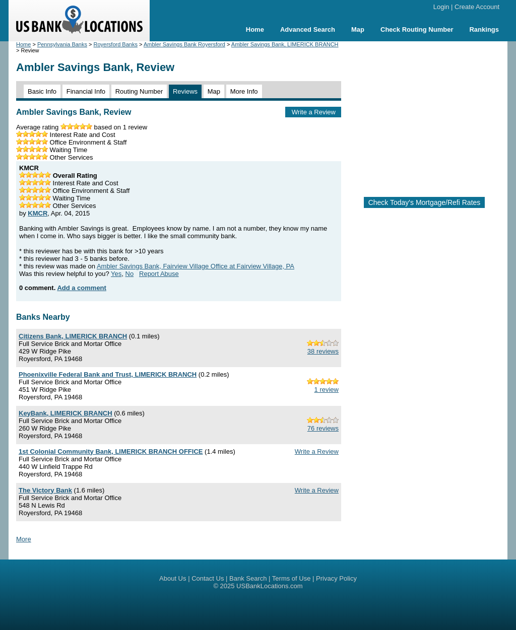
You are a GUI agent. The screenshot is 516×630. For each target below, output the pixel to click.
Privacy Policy (336, 578)
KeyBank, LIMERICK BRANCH (65, 413)
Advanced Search (307, 29)
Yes (116, 273)
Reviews (185, 91)
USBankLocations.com (269, 586)
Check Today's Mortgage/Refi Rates (424, 202)
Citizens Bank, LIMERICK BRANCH (73, 336)
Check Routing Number (416, 29)
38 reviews (323, 351)
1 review (326, 389)
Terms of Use (291, 578)
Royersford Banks (116, 44)
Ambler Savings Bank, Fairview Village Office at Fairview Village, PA (195, 266)
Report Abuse (159, 273)
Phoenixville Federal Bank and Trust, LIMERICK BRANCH (108, 374)
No (129, 273)
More (23, 539)
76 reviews (323, 428)
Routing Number (139, 91)
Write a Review (314, 112)
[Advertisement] (432, 115)
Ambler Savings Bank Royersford (184, 44)
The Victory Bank (45, 490)
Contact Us (207, 578)
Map (357, 29)
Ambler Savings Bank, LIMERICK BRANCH (285, 44)
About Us (172, 578)
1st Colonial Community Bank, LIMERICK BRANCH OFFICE (111, 451)
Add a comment (81, 288)
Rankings (484, 29)
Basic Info (42, 91)
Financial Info (86, 91)
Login (441, 7)
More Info (244, 91)
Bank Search (248, 578)
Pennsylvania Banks (62, 44)
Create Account (477, 7)
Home (255, 29)
